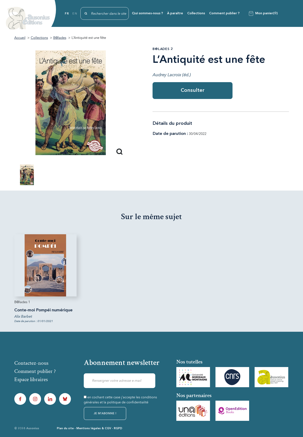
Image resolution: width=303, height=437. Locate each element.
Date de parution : (170, 134)
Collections (196, 13)
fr (67, 13)
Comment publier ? (224, 13)
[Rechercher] (104, 13)
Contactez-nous (31, 363)
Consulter (193, 90)
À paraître (175, 13)
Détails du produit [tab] (172, 123)
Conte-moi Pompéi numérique (43, 310)
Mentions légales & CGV (93, 428)
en (74, 13)
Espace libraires (31, 379)
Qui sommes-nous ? (147, 13)
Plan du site (65, 428)
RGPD (118, 428)
